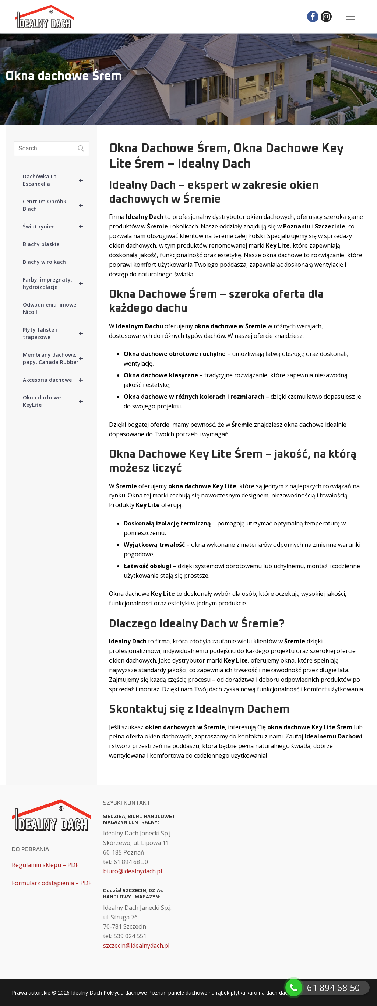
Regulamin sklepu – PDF (45, 865)
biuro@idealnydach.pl (132, 871)
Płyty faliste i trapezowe (56, 333)
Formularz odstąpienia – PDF (51, 883)
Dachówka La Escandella (56, 180)
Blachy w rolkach (44, 261)
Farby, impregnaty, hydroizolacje (56, 283)
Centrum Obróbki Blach (56, 205)
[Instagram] (326, 16)
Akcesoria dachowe (56, 380)
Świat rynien (56, 226)
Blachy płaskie (41, 244)
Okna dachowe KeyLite (56, 401)
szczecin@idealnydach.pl (136, 946)
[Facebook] (312, 16)
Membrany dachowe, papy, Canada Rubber (56, 358)
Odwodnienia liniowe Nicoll (49, 308)
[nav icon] (350, 16)
